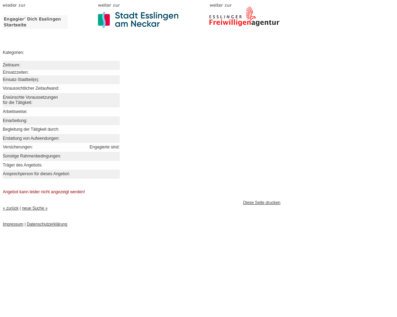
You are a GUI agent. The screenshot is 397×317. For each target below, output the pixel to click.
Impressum (13, 224)
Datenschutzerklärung (47, 224)
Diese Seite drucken (261, 202)
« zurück (10, 208)
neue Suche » (35, 208)
